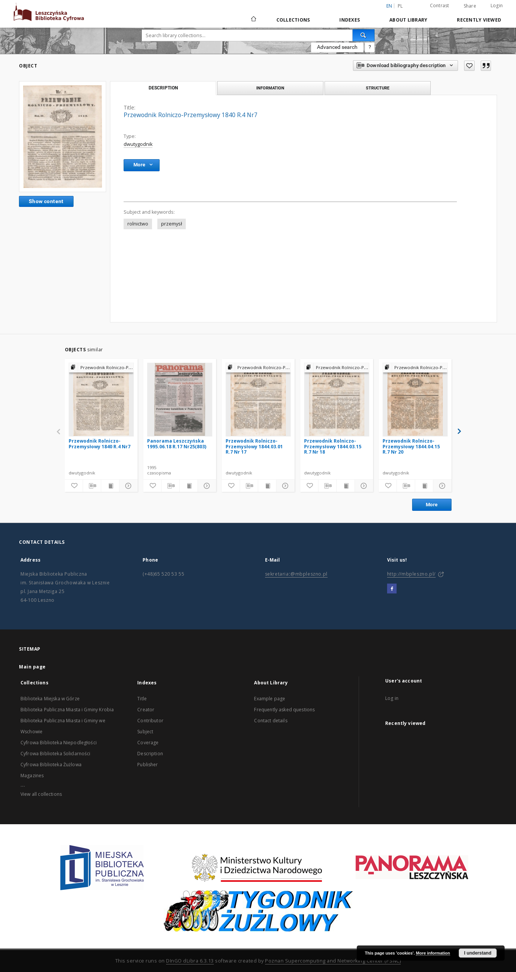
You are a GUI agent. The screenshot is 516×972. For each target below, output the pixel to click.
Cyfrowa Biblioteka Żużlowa (51, 764)
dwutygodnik (138, 144)
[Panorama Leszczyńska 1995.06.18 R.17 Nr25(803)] (179, 399)
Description (150, 753)
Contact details (270, 720)
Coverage (147, 742)
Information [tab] (270, 88)
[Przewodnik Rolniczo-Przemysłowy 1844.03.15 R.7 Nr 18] (336, 399)
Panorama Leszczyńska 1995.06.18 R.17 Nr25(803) (176, 443)
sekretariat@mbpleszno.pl (296, 574)
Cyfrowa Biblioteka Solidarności (55, 753)
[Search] (364, 35)
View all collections (41, 794)
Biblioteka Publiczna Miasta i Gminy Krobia (67, 709)
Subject (145, 731)
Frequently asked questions (284, 709)
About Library (408, 20)
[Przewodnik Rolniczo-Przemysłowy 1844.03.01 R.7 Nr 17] (258, 399)
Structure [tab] (377, 88)
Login (497, 5)
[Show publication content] (110, 486)
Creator (145, 709)
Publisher (147, 764)
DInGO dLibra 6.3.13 (190, 961)
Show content (46, 201)
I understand (477, 953)
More (432, 504)
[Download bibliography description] (92, 486)
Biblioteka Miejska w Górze (50, 698)
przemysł (171, 224)
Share (470, 6)
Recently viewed (479, 20)
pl (400, 5)
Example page (269, 698)
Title (142, 698)
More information (433, 953)
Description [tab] (163, 88)
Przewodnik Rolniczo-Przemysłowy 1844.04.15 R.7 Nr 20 (411, 446)
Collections (293, 20)
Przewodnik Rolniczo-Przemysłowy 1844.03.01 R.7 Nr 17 (254, 446)
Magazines (32, 775)
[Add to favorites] (469, 66)
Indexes (349, 20)
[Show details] (127, 486)
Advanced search (337, 47)
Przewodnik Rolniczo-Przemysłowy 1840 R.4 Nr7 (99, 443)
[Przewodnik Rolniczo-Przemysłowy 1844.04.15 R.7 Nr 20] (415, 399)
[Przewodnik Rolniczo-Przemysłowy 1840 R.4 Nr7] (101, 399)
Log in (391, 698)
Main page (32, 667)
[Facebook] (392, 588)
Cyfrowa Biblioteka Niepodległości (58, 742)
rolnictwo (137, 224)
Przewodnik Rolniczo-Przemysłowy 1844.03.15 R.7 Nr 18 (332, 446)
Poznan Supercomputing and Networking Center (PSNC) (333, 961)
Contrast (439, 5)
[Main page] (253, 19)
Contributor (150, 720)
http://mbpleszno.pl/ (411, 574)
